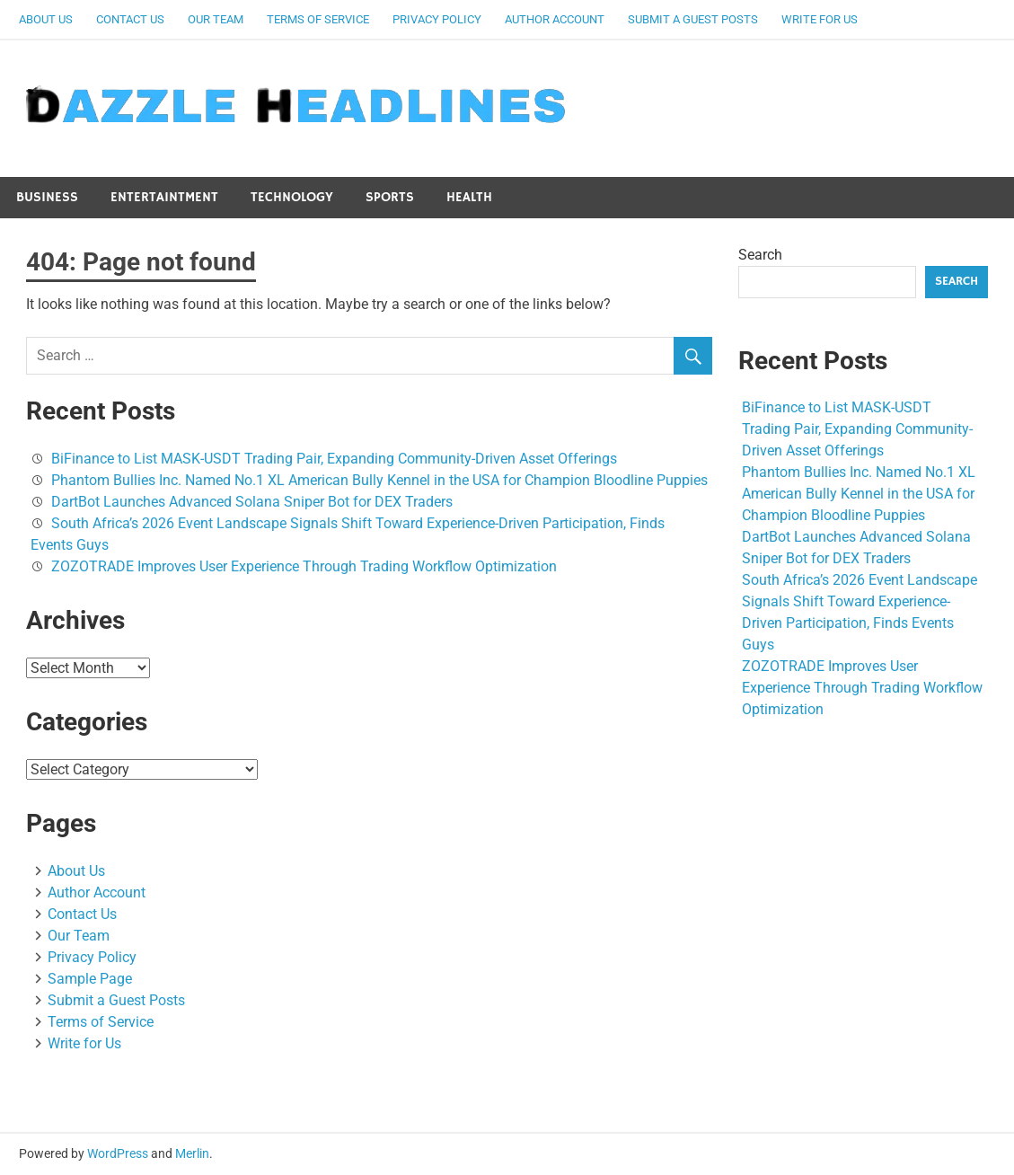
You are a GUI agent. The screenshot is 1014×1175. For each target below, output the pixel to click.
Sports (390, 197)
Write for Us (819, 19)
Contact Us (130, 19)
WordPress (117, 1153)
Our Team (215, 19)
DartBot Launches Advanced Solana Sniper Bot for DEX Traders (252, 501)
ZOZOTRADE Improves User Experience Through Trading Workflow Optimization (304, 566)
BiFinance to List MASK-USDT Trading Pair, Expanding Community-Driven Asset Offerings (334, 458)
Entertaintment (164, 197)
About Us (46, 19)
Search (760, 254)
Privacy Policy (436, 19)
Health (469, 197)
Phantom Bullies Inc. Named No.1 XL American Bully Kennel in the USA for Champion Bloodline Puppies (379, 480)
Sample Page (90, 978)
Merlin (192, 1153)
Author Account (554, 19)
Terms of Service (318, 19)
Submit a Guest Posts (693, 19)
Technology (292, 197)
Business (47, 197)
